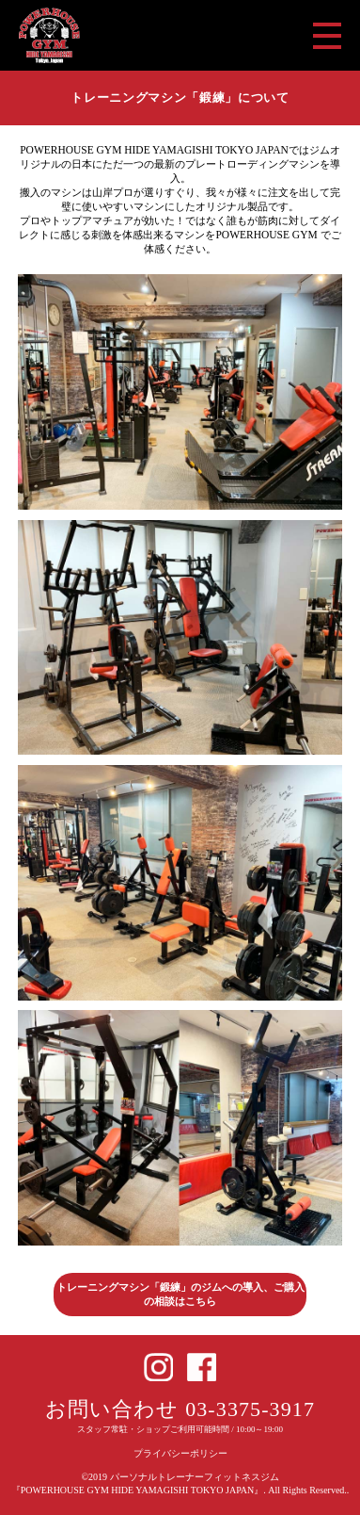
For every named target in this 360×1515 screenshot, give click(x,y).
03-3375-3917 (250, 1409)
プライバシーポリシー (180, 1453)
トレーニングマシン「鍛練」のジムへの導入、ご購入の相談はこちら (180, 1294)
